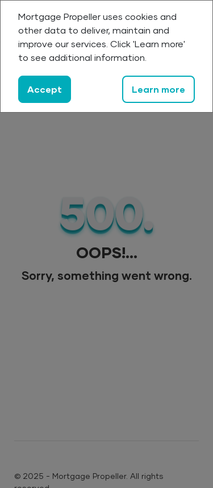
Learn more (158, 89)
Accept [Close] (44, 89)
